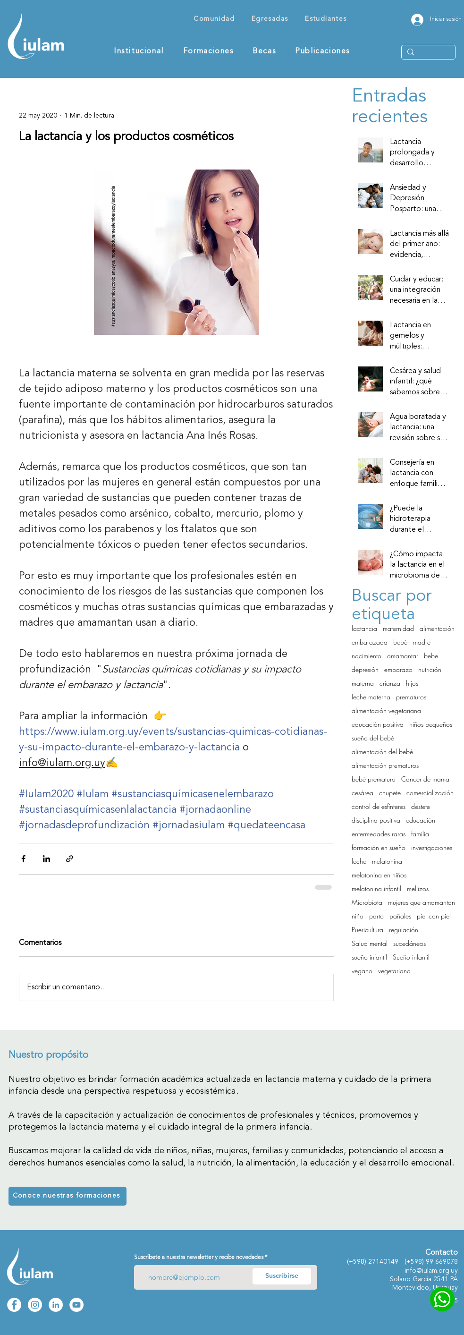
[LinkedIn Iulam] (56, 1305)
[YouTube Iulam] (76, 1305)
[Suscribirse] (282, 1276)
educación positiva (378, 724)
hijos (412, 683)
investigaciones (431, 847)
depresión (365, 669)
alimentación (437, 628)
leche (359, 861)
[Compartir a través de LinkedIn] (46, 858)
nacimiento (366, 656)
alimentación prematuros (385, 765)
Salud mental (370, 943)
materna (363, 683)
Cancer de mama (425, 779)
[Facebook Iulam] (14, 1305)
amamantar (402, 656)
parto (376, 916)
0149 (391, 1261)
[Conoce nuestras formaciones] (67, 1196)
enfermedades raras (378, 834)
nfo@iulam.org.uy (432, 1270)
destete (420, 806)
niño (357, 916)
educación (420, 820)
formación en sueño (378, 847)
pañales (400, 916)
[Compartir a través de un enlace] (69, 858)
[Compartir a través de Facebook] (23, 858)
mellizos (418, 888)
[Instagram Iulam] (35, 1305)
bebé (400, 642)
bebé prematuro (374, 779)
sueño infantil (369, 957)
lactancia (364, 628)
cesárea (362, 793)
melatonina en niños (379, 875)
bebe (431, 656)
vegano (362, 971)
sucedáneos (409, 943)
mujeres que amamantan (421, 902)
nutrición (429, 669)
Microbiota (367, 902)
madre (421, 642)
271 (374, 1261)
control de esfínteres (378, 806)
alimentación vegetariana (386, 710)
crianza (390, 683)
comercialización (430, 793)
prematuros (411, 697)
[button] (214, 19)
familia (420, 834)
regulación (403, 930)
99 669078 (442, 1261)
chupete (390, 793)
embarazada (370, 642)
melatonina (387, 861)
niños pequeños (430, 724)
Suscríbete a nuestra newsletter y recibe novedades (198, 1257)
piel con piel (434, 916)
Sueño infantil (411, 957)
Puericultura (367, 930)
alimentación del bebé (382, 752)
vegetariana (394, 971)
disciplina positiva (376, 820)
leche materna (371, 697)
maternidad (398, 628)
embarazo (398, 669)
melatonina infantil (376, 888)
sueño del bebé (373, 738)
